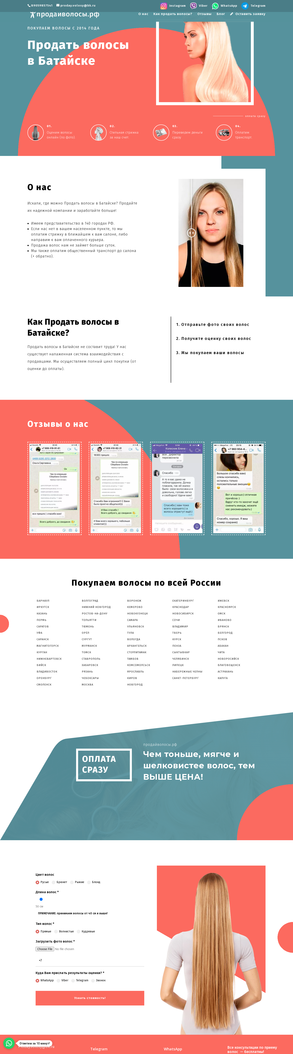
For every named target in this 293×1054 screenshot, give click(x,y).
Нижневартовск (49, 658)
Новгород (135, 684)
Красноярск (227, 607)
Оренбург (44, 678)
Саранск (43, 639)
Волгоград (90, 600)
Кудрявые (86, 931)
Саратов (43, 626)
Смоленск (44, 684)
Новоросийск (228, 658)
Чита (221, 652)
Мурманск (89, 645)
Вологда (133, 639)
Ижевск (223, 600)
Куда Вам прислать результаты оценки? (70, 973)
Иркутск (43, 607)
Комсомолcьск (139, 665)
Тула (130, 632)
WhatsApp (45, 980)
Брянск (223, 626)
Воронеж (134, 600)
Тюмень (88, 626)
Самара (132, 620)
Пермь (42, 620)
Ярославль (135, 671)
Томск (86, 652)
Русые (42, 882)
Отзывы (204, 14)
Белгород (225, 632)
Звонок (98, 980)
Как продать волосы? (172, 14)
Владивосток (47, 671)
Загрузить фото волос (55, 941)
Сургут (87, 639)
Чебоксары (90, 678)
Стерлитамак (136, 652)
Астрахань (225, 671)
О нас (143, 14)
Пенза (176, 645)
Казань (42, 613)
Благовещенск (229, 665)
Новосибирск (183, 613)
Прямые (43, 931)
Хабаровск (90, 665)
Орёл (85, 632)
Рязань (87, 671)
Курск (176, 639)
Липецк (178, 665)
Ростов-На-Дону (94, 613)
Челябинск (180, 658)
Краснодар (180, 607)
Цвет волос (45, 874)
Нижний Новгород (96, 607)
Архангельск (137, 645)
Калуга (223, 678)
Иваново (225, 620)
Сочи (176, 620)
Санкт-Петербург (185, 678)
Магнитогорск (48, 645)
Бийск (41, 665)
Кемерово (135, 607)
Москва (87, 684)
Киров (132, 678)
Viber (62, 980)
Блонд (93, 882)
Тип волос (45, 924)
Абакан (223, 645)
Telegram (79, 980)
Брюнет (59, 882)
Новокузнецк (137, 613)
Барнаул (43, 600)
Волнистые (64, 931)
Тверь (177, 632)
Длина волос (47, 892)
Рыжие (77, 882)
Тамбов (133, 658)
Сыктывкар (181, 652)
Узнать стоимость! (90, 998)
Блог (221, 14)
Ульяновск (135, 626)
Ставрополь (91, 658)
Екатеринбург (183, 600)
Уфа (39, 632)
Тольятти (89, 620)
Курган (42, 652)
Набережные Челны (187, 671)
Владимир (180, 626)
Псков (222, 639)
